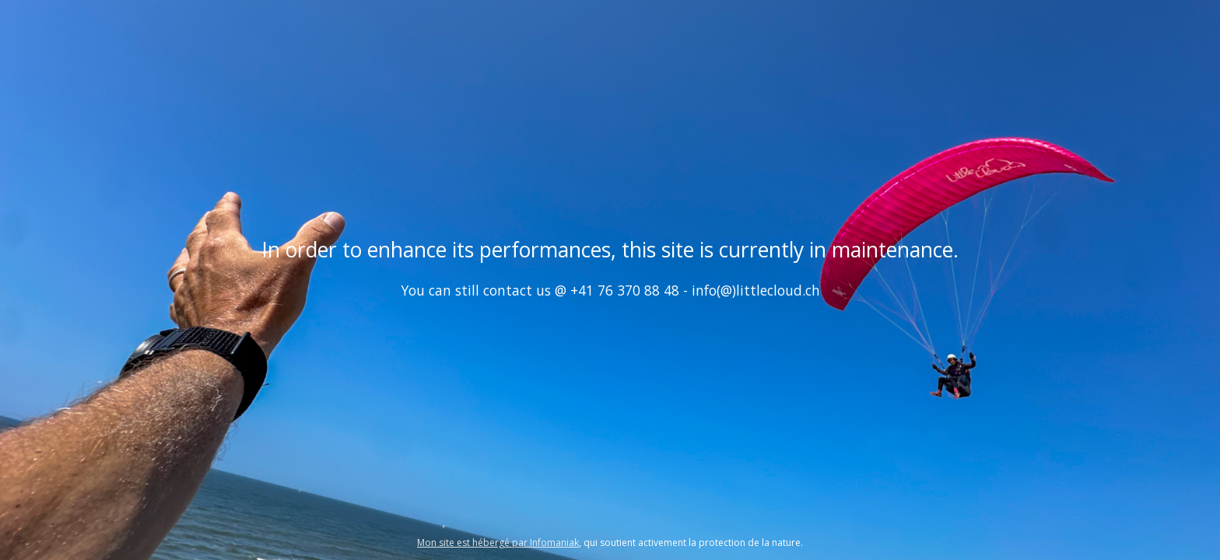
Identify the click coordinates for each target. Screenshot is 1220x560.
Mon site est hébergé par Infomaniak (498, 542)
